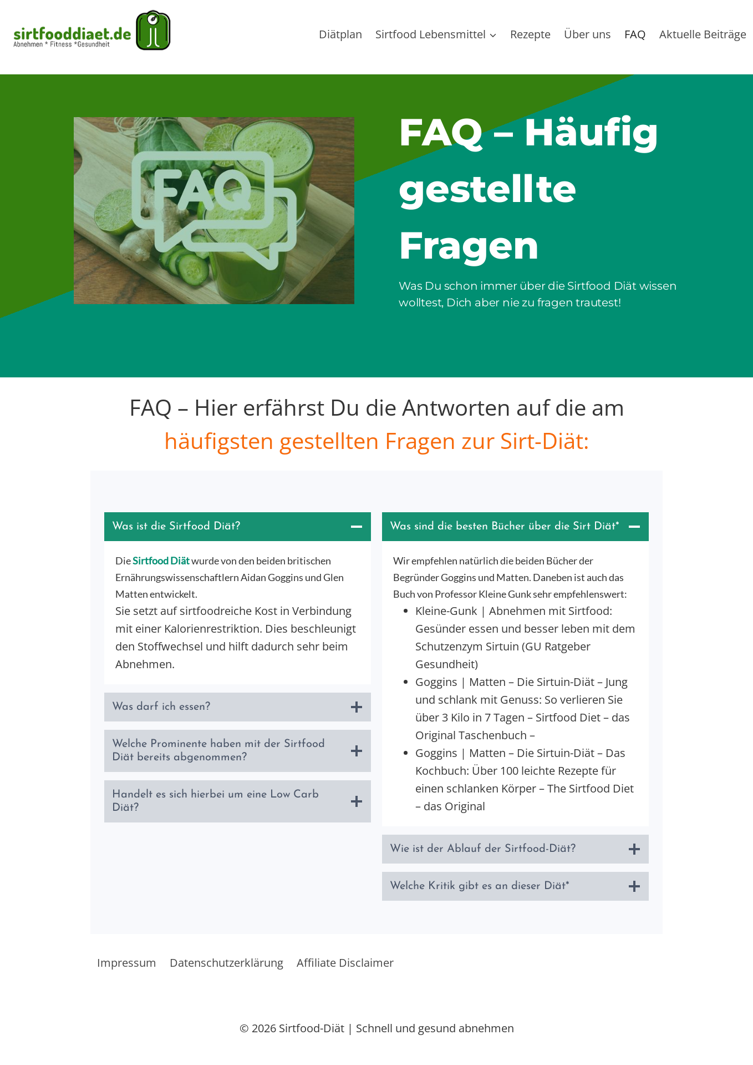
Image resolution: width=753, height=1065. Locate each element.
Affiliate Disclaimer (345, 962)
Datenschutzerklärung (226, 962)
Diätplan (340, 34)
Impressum (126, 962)
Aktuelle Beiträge (702, 34)
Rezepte (530, 34)
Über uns (587, 34)
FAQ (635, 34)
